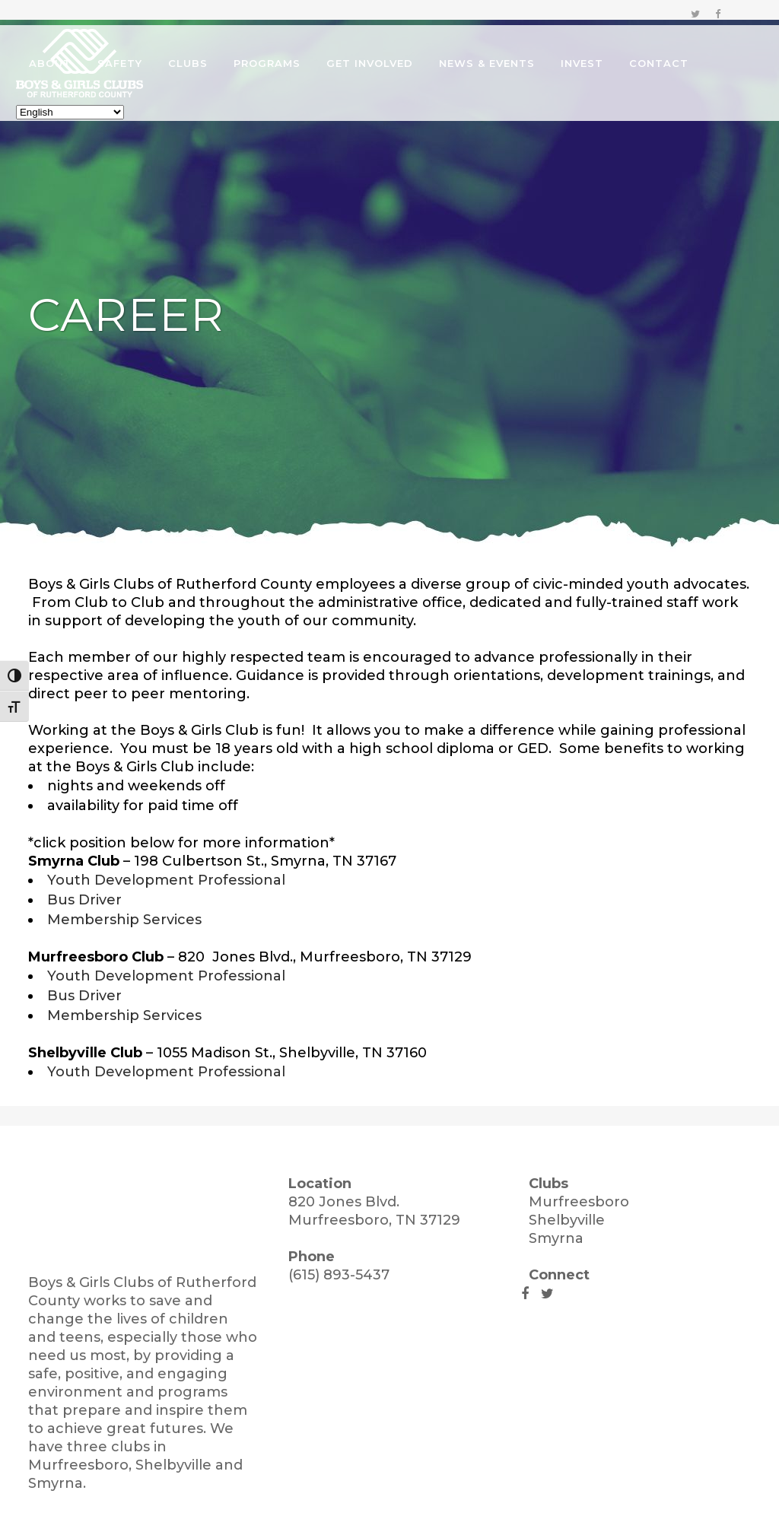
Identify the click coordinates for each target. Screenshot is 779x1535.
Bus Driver (84, 899)
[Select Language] (88, 112)
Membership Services (124, 919)
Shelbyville (567, 1220)
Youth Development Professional (166, 880)
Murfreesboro (579, 1201)
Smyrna (556, 1238)
